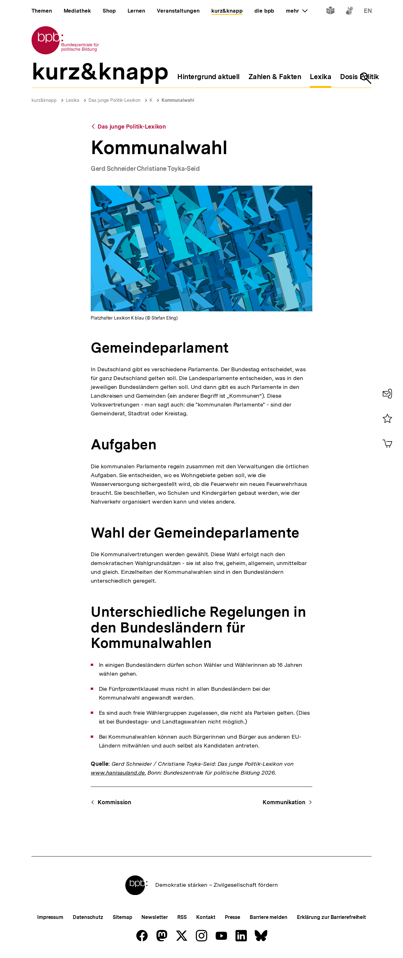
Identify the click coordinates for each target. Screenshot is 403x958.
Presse (232, 917)
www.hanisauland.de (118, 772)
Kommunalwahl (178, 100)
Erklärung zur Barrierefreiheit (331, 917)
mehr (296, 11)
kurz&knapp (44, 100)
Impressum (50, 917)
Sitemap (122, 917)
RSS (182, 917)
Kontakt (205, 917)
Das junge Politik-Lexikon (114, 100)
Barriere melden (268, 917)
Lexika (72, 100)
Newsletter (154, 917)
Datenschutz (88, 917)
